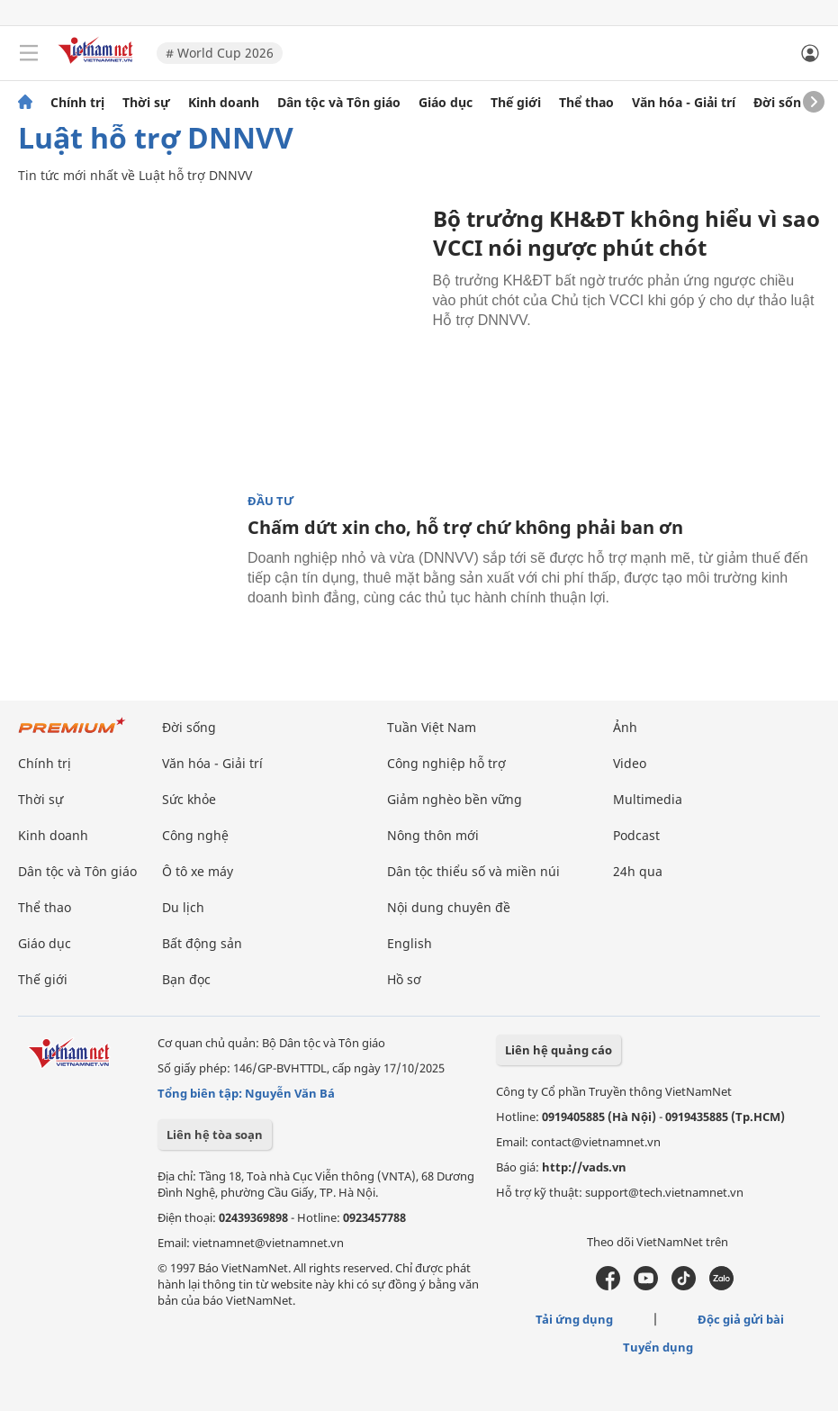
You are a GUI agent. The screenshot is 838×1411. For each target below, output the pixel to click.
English (409, 943)
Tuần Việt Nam (431, 727)
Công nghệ (195, 835)
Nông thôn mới (433, 835)
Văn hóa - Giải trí (683, 102)
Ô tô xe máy (197, 871)
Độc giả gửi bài (741, 1319)
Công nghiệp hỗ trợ (446, 763)
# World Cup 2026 (220, 52)
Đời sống (781, 102)
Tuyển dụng (658, 1347)
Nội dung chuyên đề (448, 907)
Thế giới (516, 102)
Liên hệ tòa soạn (215, 1134)
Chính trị (77, 102)
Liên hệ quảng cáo (558, 1050)
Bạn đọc (186, 979)
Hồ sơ (404, 979)
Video (629, 763)
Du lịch (183, 907)
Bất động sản (202, 943)
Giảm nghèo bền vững (454, 799)
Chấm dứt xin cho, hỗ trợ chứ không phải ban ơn (465, 527)
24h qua (637, 871)
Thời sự (146, 102)
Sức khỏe (189, 799)
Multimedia (647, 799)
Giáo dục (446, 102)
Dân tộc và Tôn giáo (339, 102)
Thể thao (586, 102)
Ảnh (625, 727)
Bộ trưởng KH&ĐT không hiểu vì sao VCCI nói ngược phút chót (626, 233)
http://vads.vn (584, 1167)
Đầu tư (271, 501)
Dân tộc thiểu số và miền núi (473, 871)
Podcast (636, 835)
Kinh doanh (223, 102)
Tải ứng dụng (574, 1319)
